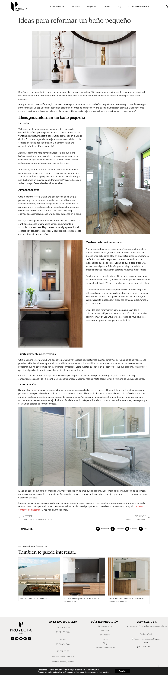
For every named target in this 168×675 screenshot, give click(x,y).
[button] (103, 531)
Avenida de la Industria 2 (63, 659)
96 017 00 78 (63, 654)
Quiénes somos (57, 6)
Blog (119, 6)
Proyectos (91, 6)
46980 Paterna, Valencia (63, 664)
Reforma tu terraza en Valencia (33, 601)
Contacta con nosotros (138, 6)
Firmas (107, 6)
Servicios (75, 6)
